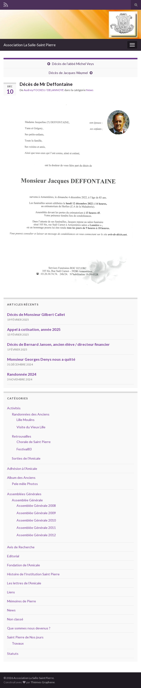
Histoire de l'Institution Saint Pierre (33, 574)
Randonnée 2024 (21, 374)
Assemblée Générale (27, 500)
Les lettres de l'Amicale (24, 583)
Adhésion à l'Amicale (22, 468)
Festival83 (24, 449)
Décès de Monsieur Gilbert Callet (36, 314)
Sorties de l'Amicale (26, 458)
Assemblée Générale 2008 (36, 505)
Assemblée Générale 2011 (36, 528)
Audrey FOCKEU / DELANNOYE (44, 90)
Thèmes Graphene (43, 682)
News (89, 90)
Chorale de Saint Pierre (34, 442)
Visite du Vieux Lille (31, 427)
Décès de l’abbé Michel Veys (73, 64)
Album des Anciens (21, 478)
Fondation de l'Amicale (23, 565)
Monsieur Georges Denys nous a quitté (41, 359)
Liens (11, 592)
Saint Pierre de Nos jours (25, 637)
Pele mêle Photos (25, 484)
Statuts (12, 653)
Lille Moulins (26, 420)
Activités (14, 408)
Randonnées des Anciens (30, 414)
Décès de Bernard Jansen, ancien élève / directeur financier (58, 344)
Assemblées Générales (24, 494)
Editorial (13, 556)
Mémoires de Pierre (21, 601)
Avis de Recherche (21, 547)
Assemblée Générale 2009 (36, 513)
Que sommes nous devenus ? (28, 628)
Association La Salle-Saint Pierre (30, 44)
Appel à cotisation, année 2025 (34, 329)
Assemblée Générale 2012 (36, 535)
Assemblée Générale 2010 (36, 520)
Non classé (15, 619)
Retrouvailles (21, 436)
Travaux (18, 643)
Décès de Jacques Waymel (68, 73)
